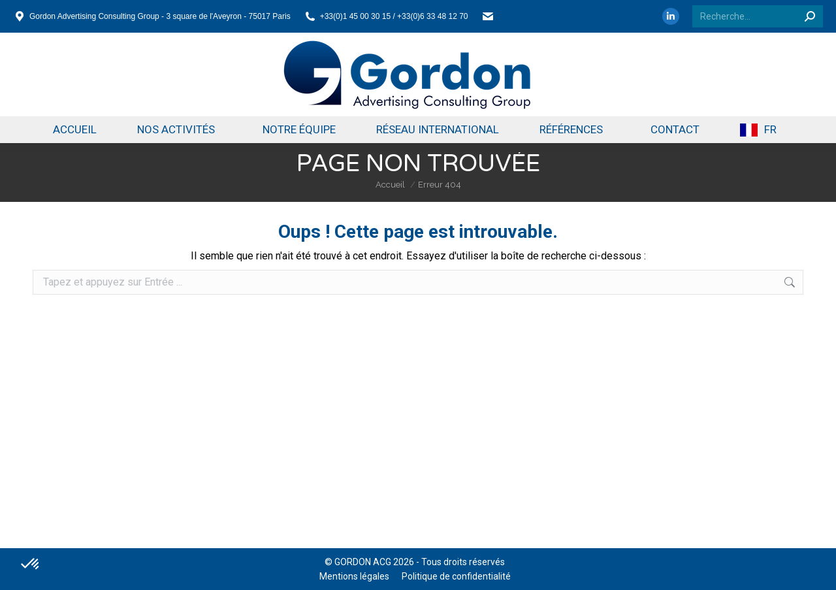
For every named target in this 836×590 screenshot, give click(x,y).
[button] (30, 564)
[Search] (757, 16)
